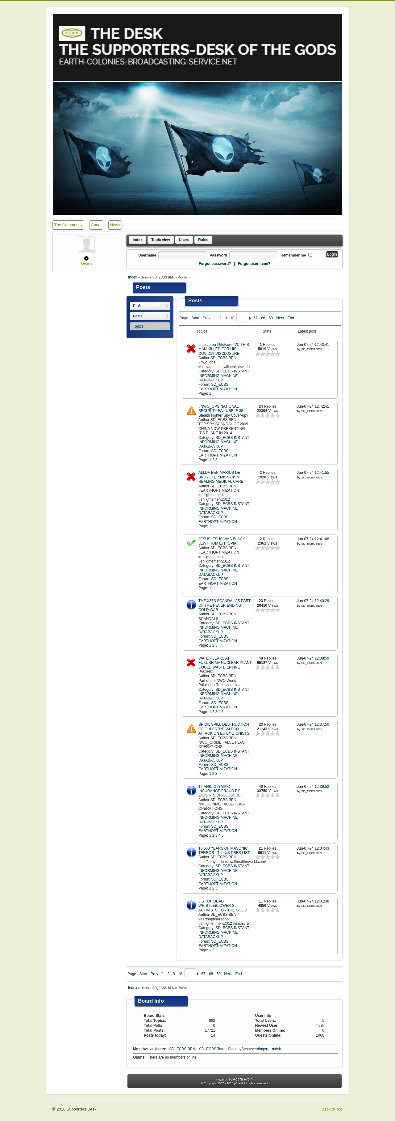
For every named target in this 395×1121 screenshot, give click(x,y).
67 (255, 318)
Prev (206, 318)
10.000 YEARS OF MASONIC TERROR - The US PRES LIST (224, 850)
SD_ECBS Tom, (212, 1049)
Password (218, 255)
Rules (203, 240)
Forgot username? (254, 263)
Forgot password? (215, 263)
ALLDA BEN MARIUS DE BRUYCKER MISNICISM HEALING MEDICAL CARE (220, 477)
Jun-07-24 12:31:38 (313, 901)
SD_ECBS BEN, (183, 1049)
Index (137, 240)
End (290, 318)
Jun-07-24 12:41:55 (313, 472)
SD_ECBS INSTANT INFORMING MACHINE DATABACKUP (223, 375)
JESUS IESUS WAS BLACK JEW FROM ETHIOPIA (221, 541)
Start (195, 318)
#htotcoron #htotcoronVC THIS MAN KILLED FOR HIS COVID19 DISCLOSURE (223, 349)
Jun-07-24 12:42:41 (313, 406)
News (115, 225)
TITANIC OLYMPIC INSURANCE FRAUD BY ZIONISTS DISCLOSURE (219, 791)
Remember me (293, 255)
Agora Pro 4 (243, 1079)
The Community (68, 225)
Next (280, 318)
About (96, 225)
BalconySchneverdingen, (249, 1049)
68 (263, 318)
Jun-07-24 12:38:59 (313, 658)
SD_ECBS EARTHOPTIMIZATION (217, 386)
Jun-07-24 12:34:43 (313, 848)
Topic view (160, 240)
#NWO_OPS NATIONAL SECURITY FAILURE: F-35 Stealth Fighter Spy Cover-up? (223, 411)
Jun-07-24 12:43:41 (313, 344)
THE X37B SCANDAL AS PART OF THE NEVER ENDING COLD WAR (224, 605)
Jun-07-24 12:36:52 (313, 786)
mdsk (319, 1025)
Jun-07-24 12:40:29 (313, 601)
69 (271, 318)
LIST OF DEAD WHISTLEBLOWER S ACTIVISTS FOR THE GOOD (222, 905)
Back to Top (332, 1109)
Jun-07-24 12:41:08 (313, 539)
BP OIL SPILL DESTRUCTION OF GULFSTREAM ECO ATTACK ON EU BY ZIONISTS (223, 729)
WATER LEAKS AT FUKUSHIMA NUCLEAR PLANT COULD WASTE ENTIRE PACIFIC (225, 665)
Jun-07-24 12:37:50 (313, 724)
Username (147, 255)
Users (184, 240)
